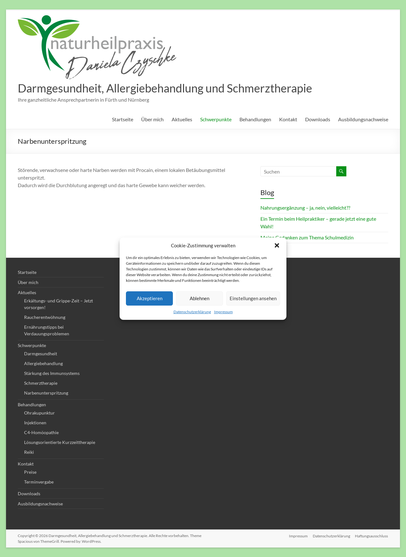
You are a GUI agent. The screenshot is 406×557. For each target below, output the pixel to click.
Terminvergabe (39, 481)
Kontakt (288, 119)
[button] (277, 245)
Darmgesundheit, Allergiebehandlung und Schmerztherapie (165, 88)
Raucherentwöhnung (44, 317)
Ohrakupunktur (39, 412)
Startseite (122, 119)
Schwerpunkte (216, 119)
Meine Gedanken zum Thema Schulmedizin (307, 237)
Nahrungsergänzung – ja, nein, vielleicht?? (305, 208)
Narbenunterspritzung (46, 393)
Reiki (29, 452)
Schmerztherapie (40, 383)
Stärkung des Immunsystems (52, 373)
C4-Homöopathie (41, 432)
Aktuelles (182, 119)
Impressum (223, 311)
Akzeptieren (149, 298)
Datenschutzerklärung (192, 311)
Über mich (152, 119)
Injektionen (35, 422)
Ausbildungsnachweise (363, 119)
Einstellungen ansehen (253, 298)
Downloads (317, 119)
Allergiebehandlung (43, 363)
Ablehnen (199, 298)
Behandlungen (255, 119)
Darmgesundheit (40, 353)
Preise (30, 472)
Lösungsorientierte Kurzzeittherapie (59, 442)
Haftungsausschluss (371, 535)
